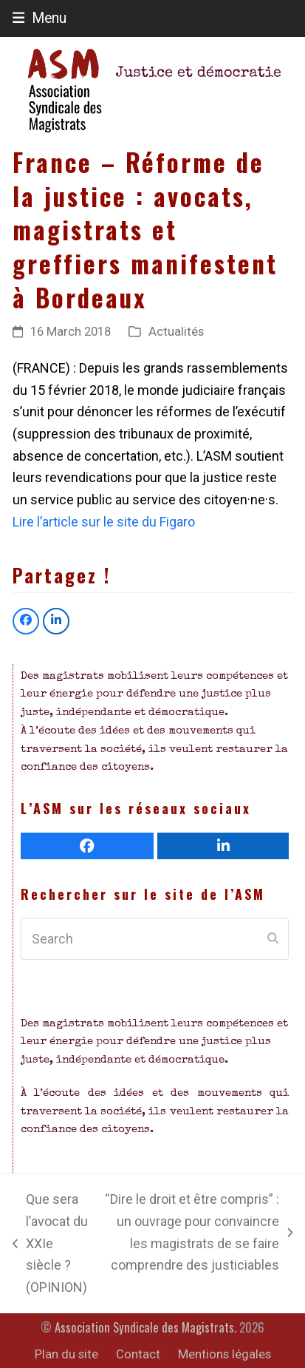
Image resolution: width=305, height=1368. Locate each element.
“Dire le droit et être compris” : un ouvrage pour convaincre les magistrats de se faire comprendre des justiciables (197, 1232)
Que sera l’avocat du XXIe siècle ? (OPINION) (50, 1243)
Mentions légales (224, 1354)
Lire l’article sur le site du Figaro (104, 521)
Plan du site (66, 1354)
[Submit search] (272, 939)
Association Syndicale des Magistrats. (145, 1327)
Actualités (176, 332)
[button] (40, 18)
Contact (138, 1354)
